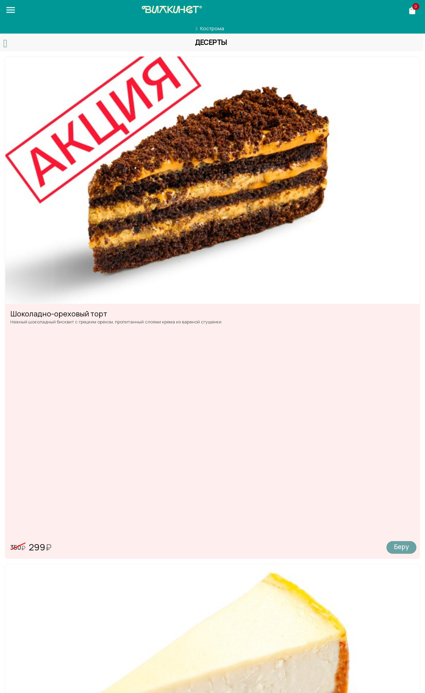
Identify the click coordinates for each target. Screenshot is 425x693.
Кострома (212, 28)
